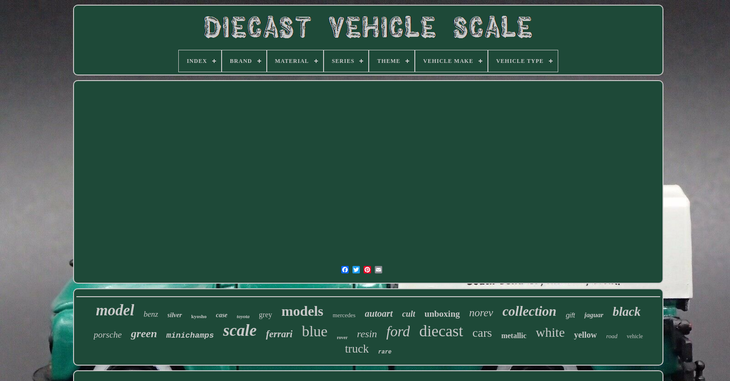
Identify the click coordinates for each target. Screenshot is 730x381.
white (550, 332)
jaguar (593, 315)
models (303, 311)
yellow (585, 335)
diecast (441, 331)
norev (481, 313)
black (627, 312)
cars (482, 333)
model (115, 310)
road (611, 336)
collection (529, 311)
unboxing (442, 314)
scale (240, 330)
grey (265, 315)
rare (385, 352)
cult (408, 314)
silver (175, 315)
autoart (379, 313)
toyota (243, 316)
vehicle (635, 336)
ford (398, 331)
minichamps (190, 335)
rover (342, 337)
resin (367, 334)
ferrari (279, 334)
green (144, 333)
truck (357, 348)
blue (314, 331)
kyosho (199, 316)
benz (150, 314)
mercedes (344, 315)
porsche (108, 335)
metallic (514, 336)
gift (570, 315)
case (222, 315)
